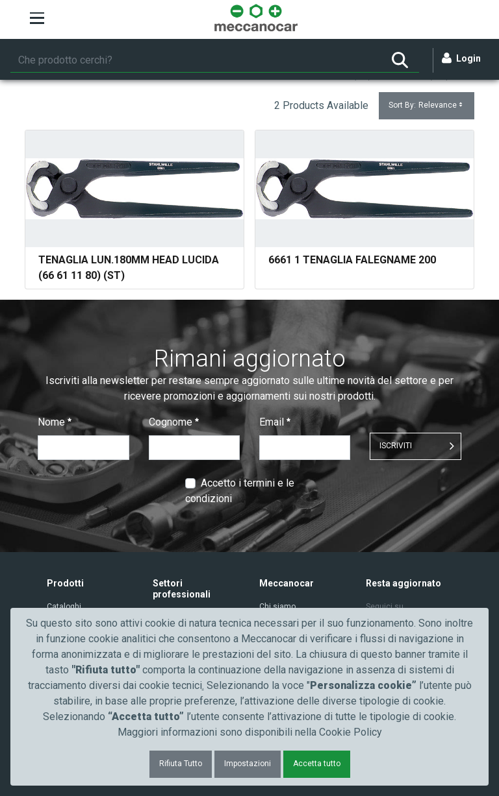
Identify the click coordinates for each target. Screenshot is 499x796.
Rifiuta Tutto (180, 763)
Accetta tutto (316, 763)
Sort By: (427, 105)
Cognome (174, 422)
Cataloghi (64, 606)
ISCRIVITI (395, 445)
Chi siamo (277, 606)
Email (274, 422)
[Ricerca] (195, 60)
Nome (54, 422)
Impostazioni (247, 763)
